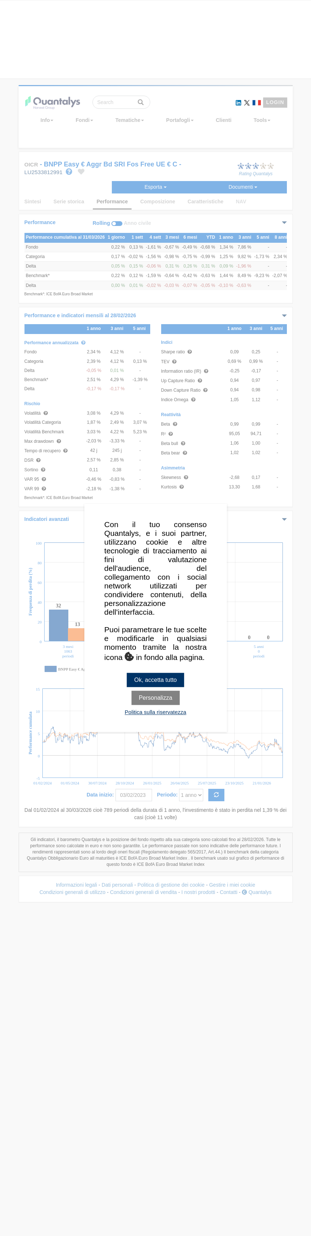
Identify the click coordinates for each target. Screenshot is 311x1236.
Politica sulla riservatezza (155, 712)
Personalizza (155, 698)
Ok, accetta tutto (155, 680)
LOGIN (275, 102)
